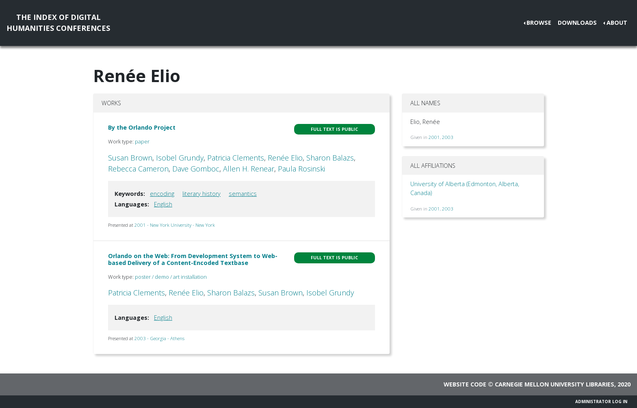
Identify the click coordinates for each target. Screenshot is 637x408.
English (163, 204)
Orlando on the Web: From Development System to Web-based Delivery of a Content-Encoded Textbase (192, 259)
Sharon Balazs (330, 158)
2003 (447, 137)
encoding (162, 193)
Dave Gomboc (195, 169)
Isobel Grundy (180, 158)
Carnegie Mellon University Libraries (554, 384)
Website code (465, 384)
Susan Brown (130, 158)
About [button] (617, 22)
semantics (243, 193)
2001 (434, 137)
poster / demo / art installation (171, 276)
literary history (201, 193)
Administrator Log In (601, 401)
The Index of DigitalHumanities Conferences (58, 22)
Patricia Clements (235, 158)
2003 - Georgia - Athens (159, 338)
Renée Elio (285, 158)
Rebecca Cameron (138, 169)
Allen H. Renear (248, 169)
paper (142, 141)
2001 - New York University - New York (174, 225)
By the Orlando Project (142, 127)
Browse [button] (538, 22)
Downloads (577, 22)
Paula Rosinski (301, 169)
